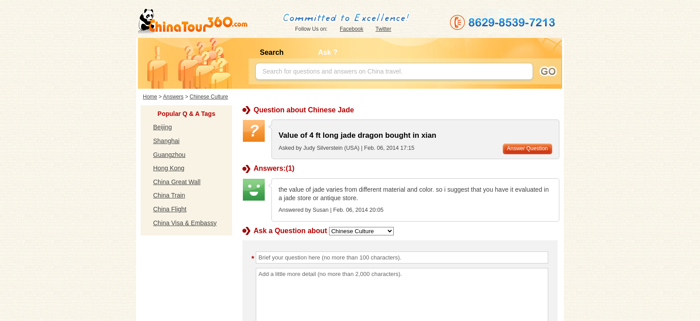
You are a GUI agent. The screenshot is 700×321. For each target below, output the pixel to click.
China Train (169, 195)
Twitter (383, 29)
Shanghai (166, 140)
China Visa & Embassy (185, 222)
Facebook (351, 29)
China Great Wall (176, 181)
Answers (173, 97)
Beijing (162, 127)
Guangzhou (169, 154)
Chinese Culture (209, 97)
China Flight (170, 209)
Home (150, 97)
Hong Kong (168, 168)
